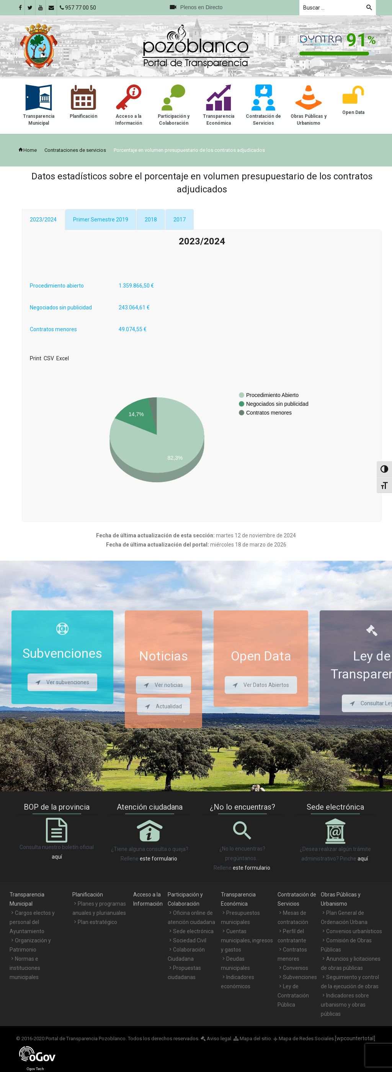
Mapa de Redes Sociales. (304, 1038)
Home (27, 150)
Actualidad (163, 706)
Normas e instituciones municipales (25, 968)
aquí (57, 857)
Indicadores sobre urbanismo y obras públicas (345, 1004)
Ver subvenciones (62, 682)
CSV (49, 358)
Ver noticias (163, 685)
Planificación (87, 894)
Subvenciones (300, 977)
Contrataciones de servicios (75, 150)
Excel (62, 358)
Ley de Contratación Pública (293, 995)
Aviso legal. (216, 1038)
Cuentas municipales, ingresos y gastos (247, 940)
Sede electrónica (193, 931)
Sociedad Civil (189, 940)
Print (35, 358)
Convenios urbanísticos (354, 931)
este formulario (158, 859)
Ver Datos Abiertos (261, 685)
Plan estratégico (97, 922)
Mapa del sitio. (253, 1038)
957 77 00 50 (78, 8)
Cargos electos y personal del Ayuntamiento (32, 922)
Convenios (295, 968)
